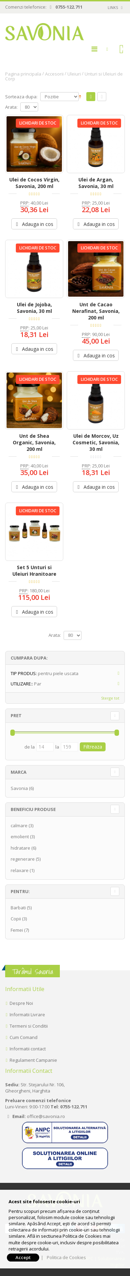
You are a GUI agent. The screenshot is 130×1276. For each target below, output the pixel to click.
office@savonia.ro (46, 1116)
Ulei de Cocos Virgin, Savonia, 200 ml (34, 182)
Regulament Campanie (33, 1060)
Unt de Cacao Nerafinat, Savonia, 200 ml (96, 311)
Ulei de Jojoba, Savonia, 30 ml (34, 307)
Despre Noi (21, 1003)
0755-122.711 (69, 7)
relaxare (20, 870)
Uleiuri (74, 74)
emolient (20, 836)
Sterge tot (110, 698)
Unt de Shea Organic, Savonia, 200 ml (34, 442)
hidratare (20, 848)
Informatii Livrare (27, 1014)
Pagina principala (23, 74)
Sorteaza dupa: (21, 97)
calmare (19, 825)
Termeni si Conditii (29, 1026)
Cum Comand (23, 1037)
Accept (23, 1257)
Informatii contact (28, 1049)
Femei (17, 930)
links (113, 7)
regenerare (23, 859)
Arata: (11, 107)
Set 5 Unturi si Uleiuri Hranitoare (34, 570)
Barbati (18, 907)
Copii (16, 919)
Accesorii (54, 74)
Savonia (19, 788)
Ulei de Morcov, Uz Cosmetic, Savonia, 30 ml (96, 442)
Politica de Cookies (66, 1257)
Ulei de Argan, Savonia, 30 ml (95, 182)
